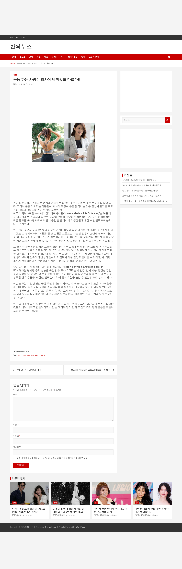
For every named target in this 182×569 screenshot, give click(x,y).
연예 (14, 57)
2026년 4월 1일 (18, 515)
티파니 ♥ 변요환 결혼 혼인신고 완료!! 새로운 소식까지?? (28, 510)
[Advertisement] (76, 17)
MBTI (54, 57)
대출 (46, 57)
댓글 (15, 394)
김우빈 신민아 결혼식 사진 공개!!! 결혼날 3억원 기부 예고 (68, 510)
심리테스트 (72, 57)
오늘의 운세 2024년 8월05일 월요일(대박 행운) (90, 370)
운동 (32, 355)
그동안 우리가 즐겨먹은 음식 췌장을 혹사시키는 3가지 (145, 201)
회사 (45, 355)
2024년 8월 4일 (19, 84)
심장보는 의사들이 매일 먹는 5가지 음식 (139, 180)
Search (167, 120)
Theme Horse (50, 527)
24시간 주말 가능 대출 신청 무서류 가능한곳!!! (141, 185)
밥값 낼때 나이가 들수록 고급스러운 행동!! (140, 190)
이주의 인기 (18, 478)
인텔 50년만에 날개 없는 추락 (28, 370)
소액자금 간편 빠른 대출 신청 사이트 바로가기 (141, 196)
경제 (31, 57)
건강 (19, 355)
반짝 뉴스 (21, 47)
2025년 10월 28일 (142, 515)
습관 (28, 355)
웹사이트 (17, 447)
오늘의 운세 (94, 57)
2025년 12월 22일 (60, 515)
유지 (37, 355)
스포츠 (22, 57)
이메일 (16, 436)
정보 (38, 57)
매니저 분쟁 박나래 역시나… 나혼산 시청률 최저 (110, 510)
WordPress (80, 527)
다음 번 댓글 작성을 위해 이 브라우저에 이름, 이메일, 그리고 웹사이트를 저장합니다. (52, 458)
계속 (24, 355)
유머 (83, 57)
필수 (41, 355)
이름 (15, 425)
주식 (62, 57)
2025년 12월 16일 (101, 515)
